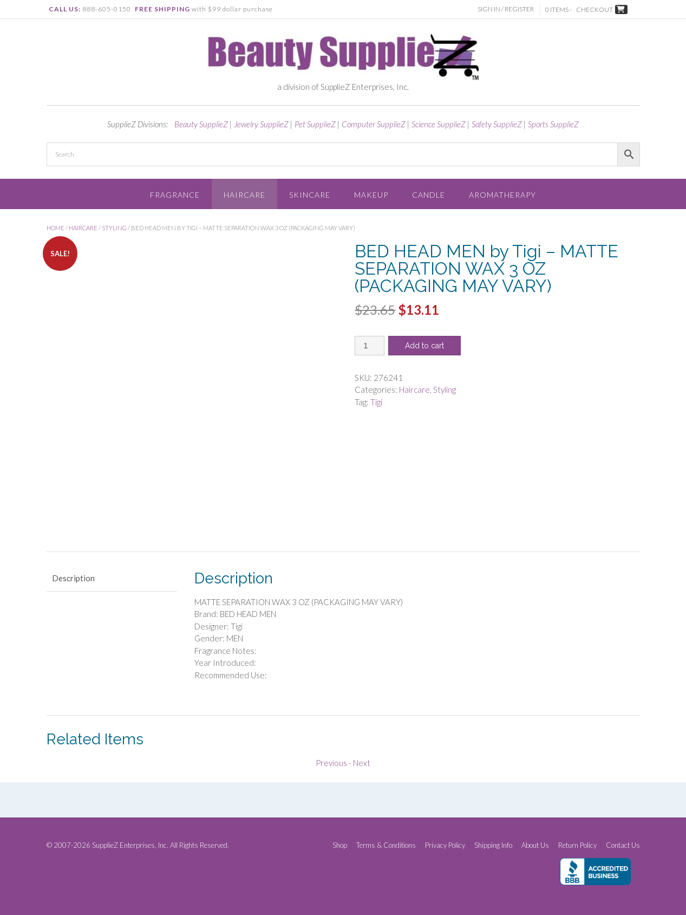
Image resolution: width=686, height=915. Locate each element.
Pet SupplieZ (315, 124)
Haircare (244, 194)
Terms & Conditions (386, 845)
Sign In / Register (507, 9)
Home (55, 227)
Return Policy (577, 845)
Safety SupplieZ (497, 124)
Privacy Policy (445, 845)
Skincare (309, 194)
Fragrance (175, 194)
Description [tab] (73, 578)
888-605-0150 (106, 9)
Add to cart (424, 345)
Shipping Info (493, 845)
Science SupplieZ (438, 124)
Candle (428, 194)
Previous (331, 763)
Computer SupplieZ (374, 124)
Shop (339, 845)
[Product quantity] (369, 345)
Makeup (371, 194)
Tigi (376, 402)
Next (361, 763)
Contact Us (623, 845)
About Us (535, 845)
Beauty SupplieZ (201, 124)
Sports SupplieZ (553, 124)
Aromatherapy (502, 194)
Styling (114, 227)
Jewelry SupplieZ (261, 124)
